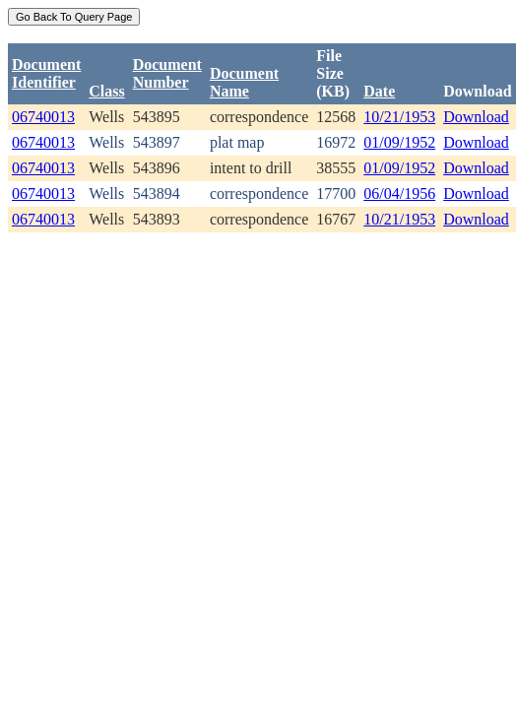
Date (379, 91)
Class (106, 91)
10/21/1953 (399, 116)
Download (476, 116)
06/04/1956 (399, 193)
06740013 (43, 116)
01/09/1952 (399, 142)
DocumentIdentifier (46, 73)
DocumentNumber (167, 73)
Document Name (244, 82)
